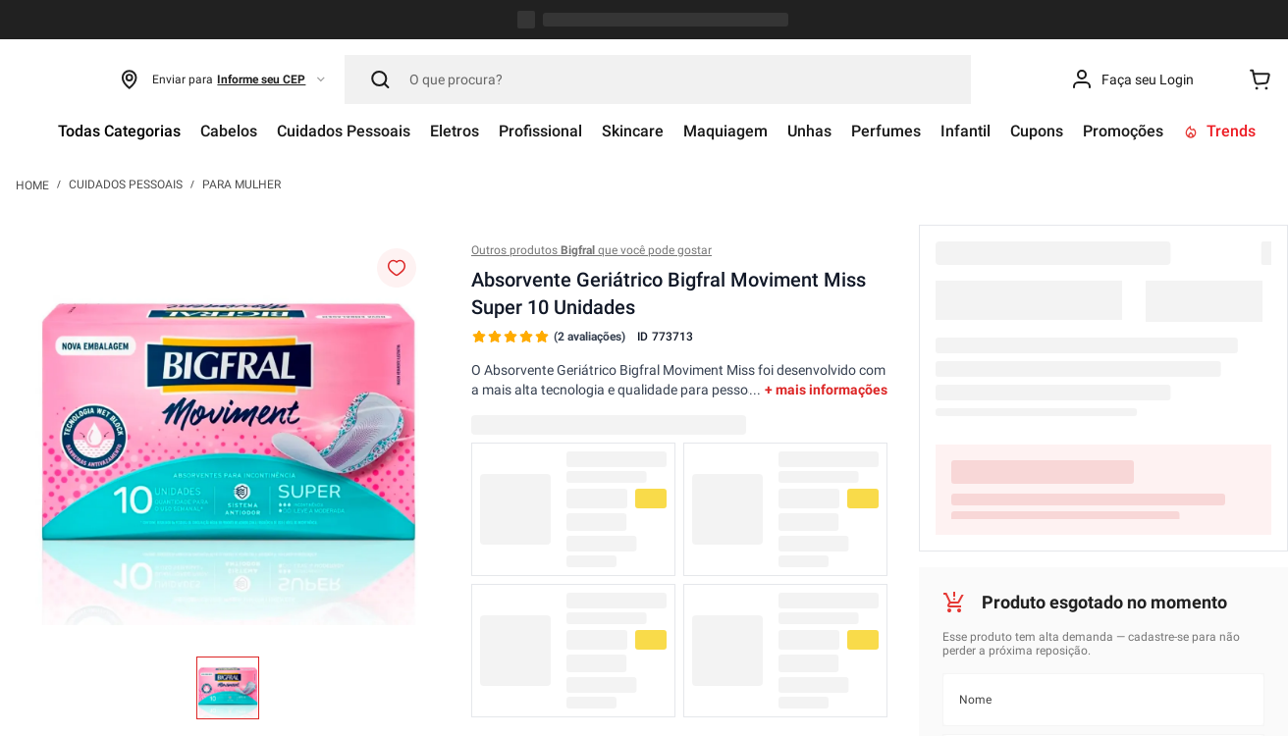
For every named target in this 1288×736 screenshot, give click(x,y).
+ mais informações (826, 229)
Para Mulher (241, 23)
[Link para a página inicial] (32, 23)
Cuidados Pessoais (126, 23)
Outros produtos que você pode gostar (591, 89)
